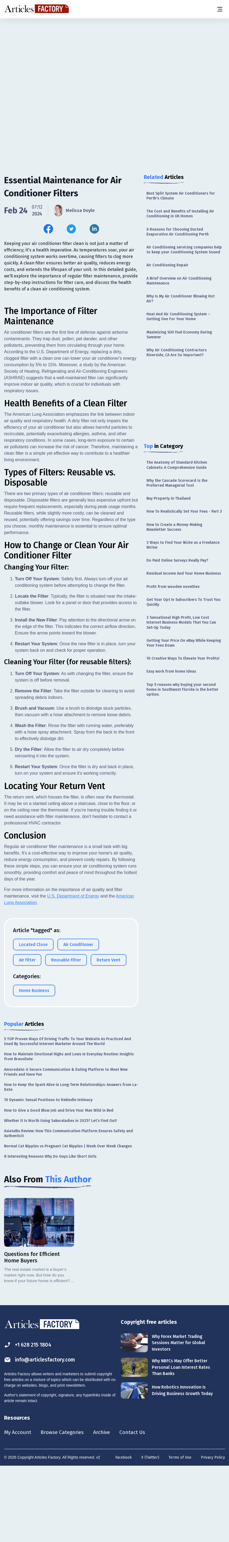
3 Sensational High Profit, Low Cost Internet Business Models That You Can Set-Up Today (181, 622)
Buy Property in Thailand (168, 498)
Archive (105, 1507)
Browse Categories (64, 1507)
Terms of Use (180, 1533)
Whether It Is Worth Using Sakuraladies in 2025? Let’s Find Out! (60, 1195)
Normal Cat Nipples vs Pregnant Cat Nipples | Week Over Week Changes (68, 1221)
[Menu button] (219, 9)
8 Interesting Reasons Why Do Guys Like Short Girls (50, 1231)
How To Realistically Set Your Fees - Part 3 (184, 511)
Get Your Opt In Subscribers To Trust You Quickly (183, 602)
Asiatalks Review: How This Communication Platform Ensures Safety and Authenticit (68, 1208)
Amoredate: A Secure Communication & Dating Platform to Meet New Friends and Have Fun (65, 1147)
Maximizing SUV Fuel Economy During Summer (179, 334)
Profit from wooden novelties (172, 586)
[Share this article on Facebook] (48, 229)
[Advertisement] (114, 61)
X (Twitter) (150, 1533)
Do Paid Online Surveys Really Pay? (177, 560)
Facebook (123, 1533)
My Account (18, 1507)
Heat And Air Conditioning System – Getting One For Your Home (178, 316)
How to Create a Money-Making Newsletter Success (174, 527)
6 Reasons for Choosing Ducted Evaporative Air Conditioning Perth (177, 232)
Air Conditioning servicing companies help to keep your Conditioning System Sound (184, 249)
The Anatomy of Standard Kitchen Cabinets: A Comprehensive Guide (176, 465)
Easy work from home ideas (171, 671)
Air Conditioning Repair (167, 265)
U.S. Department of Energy (73, 971)
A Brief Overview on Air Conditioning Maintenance (178, 281)
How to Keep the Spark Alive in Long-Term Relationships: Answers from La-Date (71, 1162)
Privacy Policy (213, 1533)
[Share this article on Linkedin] (94, 229)
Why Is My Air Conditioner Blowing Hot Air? (180, 298)
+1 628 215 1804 (29, 1420)
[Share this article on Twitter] (71, 229)
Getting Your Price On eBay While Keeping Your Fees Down (183, 643)
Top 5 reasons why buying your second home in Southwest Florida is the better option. (182, 689)
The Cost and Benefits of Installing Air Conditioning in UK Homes (180, 213)
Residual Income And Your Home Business (183, 573)
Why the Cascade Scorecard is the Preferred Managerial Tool (176, 483)
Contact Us (137, 1507)
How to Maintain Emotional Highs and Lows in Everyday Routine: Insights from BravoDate (69, 1132)
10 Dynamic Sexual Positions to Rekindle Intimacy (48, 1175)
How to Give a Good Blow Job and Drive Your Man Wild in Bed (58, 1185)
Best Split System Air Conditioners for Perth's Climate (180, 196)
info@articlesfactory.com (41, 1435)
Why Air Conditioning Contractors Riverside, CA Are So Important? (176, 352)
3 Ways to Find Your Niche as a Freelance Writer (183, 545)
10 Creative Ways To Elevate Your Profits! (183, 658)
